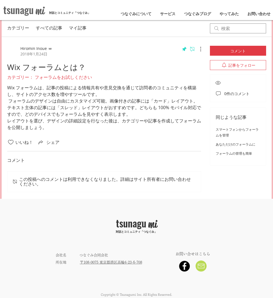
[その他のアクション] (197, 49)
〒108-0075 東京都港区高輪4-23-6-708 (111, 262)
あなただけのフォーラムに (235, 144)
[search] (238, 28)
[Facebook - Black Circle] (184, 266)
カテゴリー (18, 28)
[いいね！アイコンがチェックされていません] (10, 142)
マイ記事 (78, 28)
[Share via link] (48, 142)
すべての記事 (49, 28)
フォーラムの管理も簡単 (234, 153)
